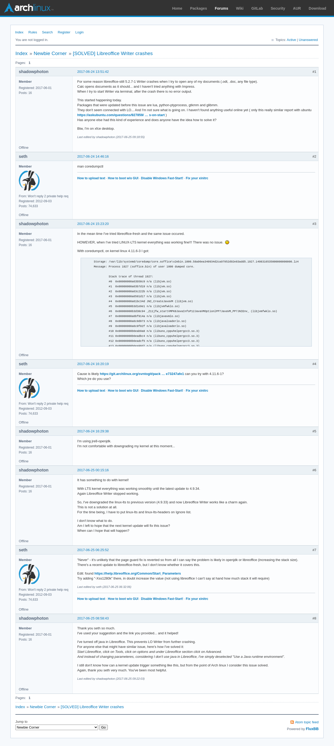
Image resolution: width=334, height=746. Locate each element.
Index (19, 32)
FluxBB (312, 729)
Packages (198, 8)
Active (291, 40)
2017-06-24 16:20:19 (93, 364)
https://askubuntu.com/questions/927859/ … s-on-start (121, 115)
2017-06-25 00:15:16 (93, 470)
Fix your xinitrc (197, 178)
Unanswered (308, 40)
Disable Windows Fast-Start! (162, 178)
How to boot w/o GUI (123, 178)
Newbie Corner (50, 53)
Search (47, 32)
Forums (221, 8)
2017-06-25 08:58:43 (93, 618)
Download (317, 8)
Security (278, 8)
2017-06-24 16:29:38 (93, 431)
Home (177, 8)
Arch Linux (28, 8)
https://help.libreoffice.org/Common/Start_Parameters (137, 573)
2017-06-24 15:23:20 (93, 224)
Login (79, 32)
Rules (32, 32)
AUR (297, 8)
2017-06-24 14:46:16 (93, 156)
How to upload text (91, 178)
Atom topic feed (307, 722)
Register (64, 32)
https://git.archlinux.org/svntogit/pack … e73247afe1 (142, 374)
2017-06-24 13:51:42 (93, 72)
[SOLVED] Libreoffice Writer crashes (113, 53)
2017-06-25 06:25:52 (93, 550)
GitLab (257, 8)
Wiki (240, 8)
